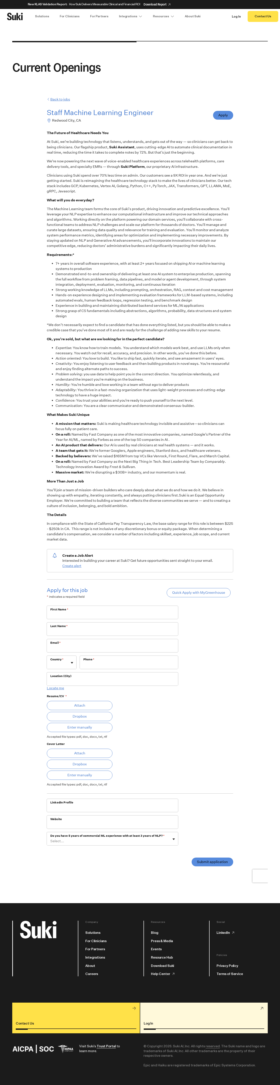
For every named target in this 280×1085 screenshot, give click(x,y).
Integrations (130, 16)
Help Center (163, 973)
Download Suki (162, 965)
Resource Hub (162, 957)
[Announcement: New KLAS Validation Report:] (140, 4)
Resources (163, 16)
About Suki (193, 16)
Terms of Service (230, 973)
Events (156, 949)
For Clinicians (70, 16)
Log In (236, 16)
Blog (154, 932)
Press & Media (162, 941)
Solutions (42, 16)
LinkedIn (226, 932)
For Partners (99, 16)
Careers (91, 973)
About (90, 965)
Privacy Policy (227, 965)
